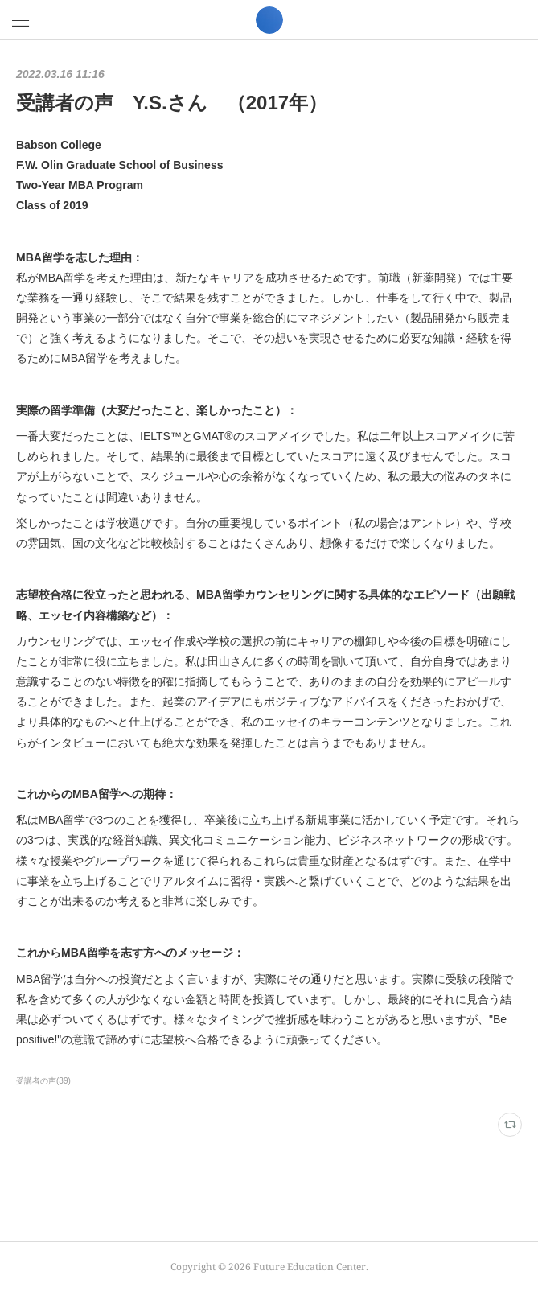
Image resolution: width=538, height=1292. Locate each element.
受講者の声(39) (43, 1080)
